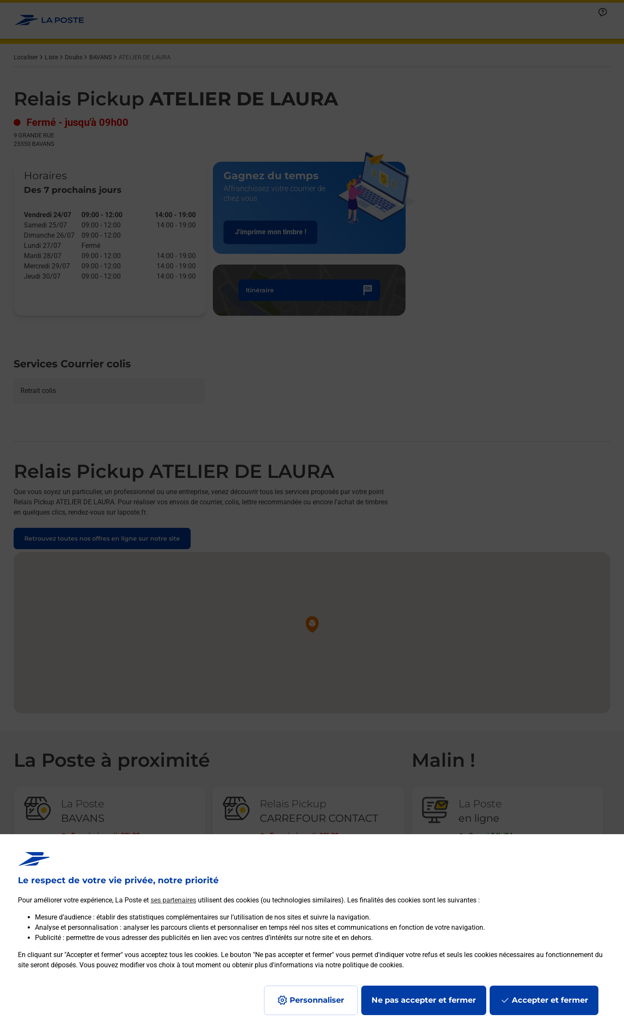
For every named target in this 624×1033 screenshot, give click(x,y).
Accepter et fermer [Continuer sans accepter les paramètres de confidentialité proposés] (550, 1000)
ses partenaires (173, 900)
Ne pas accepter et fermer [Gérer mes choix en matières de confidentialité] (423, 1000)
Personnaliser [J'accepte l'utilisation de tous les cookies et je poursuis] (317, 1000)
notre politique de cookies (363, 965)
